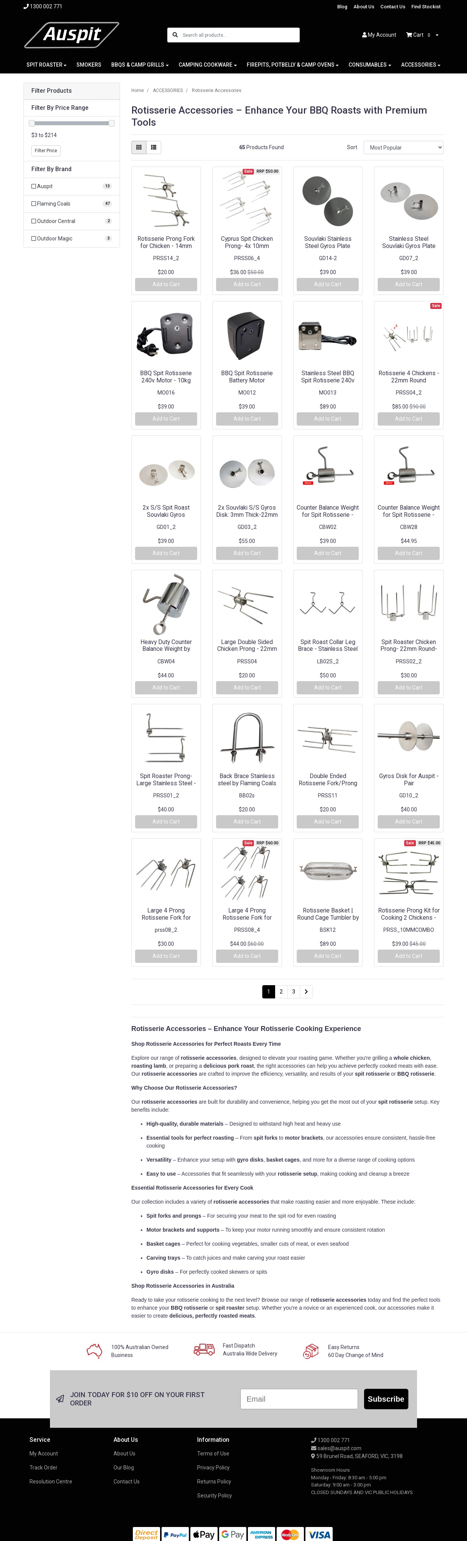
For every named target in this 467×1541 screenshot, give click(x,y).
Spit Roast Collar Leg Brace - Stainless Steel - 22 (328, 649)
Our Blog (124, 1468)
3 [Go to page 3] (293, 992)
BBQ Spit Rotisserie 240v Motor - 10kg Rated (166, 380)
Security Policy (214, 1496)
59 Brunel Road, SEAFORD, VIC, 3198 (357, 1456)
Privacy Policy (213, 1468)
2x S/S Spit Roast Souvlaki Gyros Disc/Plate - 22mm (166, 515)
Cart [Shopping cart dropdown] (420, 35)
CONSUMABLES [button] (368, 65)
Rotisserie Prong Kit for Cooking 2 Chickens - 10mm (409, 917)
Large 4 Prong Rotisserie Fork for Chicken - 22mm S (166, 917)
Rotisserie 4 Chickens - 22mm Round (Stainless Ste (408, 380)
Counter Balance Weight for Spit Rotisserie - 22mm (328, 515)
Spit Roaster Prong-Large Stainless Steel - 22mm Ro (166, 783)
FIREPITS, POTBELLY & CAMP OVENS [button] (291, 65)
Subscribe (386, 1399)
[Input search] (241, 35)
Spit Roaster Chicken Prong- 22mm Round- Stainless (408, 649)
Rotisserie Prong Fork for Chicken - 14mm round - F (166, 246)
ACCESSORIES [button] (418, 65)
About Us (363, 6)
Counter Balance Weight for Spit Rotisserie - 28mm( (409, 515)
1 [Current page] (268, 992)
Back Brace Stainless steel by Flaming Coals (247, 779)
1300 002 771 (330, 1440)
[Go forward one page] (306, 992)
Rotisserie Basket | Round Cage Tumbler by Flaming (328, 917)
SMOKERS (88, 65)
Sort (352, 147)
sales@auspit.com (336, 1448)
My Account (44, 1454)
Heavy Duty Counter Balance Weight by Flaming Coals (166, 649)
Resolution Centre (51, 1482)
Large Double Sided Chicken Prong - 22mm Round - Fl (247, 649)
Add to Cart (166, 284)
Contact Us (392, 6)
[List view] (153, 147)
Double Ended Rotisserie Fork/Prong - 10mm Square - (328, 783)
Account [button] (379, 35)
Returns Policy (214, 1482)
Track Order (44, 1468)
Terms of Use (213, 1454)
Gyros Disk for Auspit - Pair (409, 779)
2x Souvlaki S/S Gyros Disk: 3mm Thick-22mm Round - (247, 515)
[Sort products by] (404, 147)
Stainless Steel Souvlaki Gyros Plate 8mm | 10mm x (409, 246)
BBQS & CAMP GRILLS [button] (137, 65)
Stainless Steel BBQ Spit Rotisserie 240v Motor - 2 (328, 380)
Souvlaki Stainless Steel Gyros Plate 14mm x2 (328, 246)
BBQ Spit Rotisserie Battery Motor (247, 377)
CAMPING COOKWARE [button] (205, 65)
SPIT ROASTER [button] (44, 65)
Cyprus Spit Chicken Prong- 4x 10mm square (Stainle (247, 246)
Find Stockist (426, 6)
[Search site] (175, 35)
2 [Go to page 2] (281, 992)
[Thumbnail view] (138, 147)
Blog (342, 6)
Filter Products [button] (51, 90)
